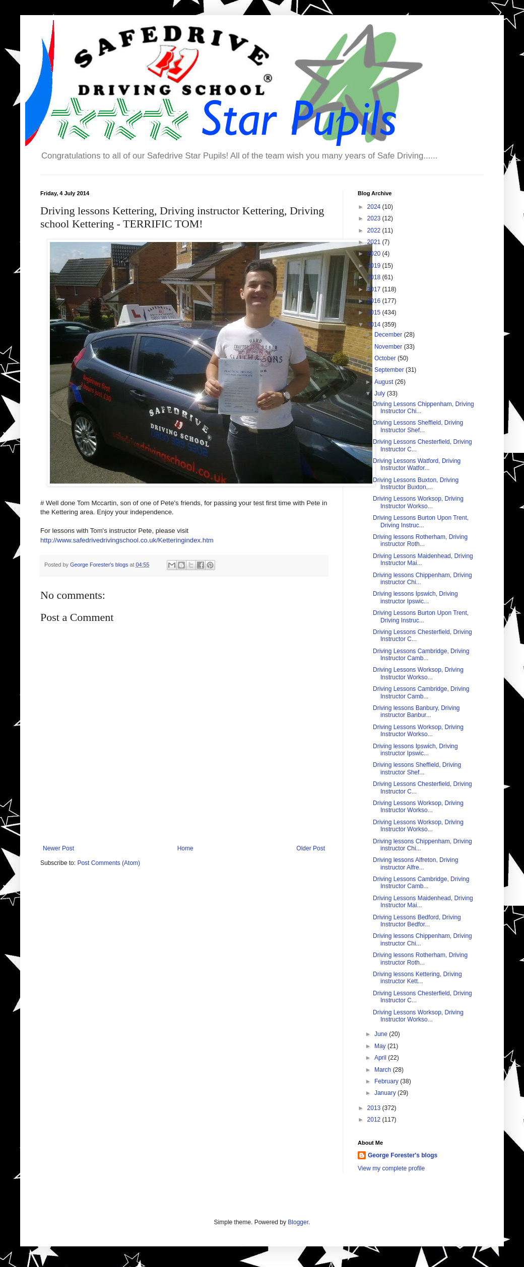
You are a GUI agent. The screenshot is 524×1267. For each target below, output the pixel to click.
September (390, 369)
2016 (374, 300)
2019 (374, 265)
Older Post (310, 848)
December (389, 334)
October (386, 358)
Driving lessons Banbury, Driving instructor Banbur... (416, 711)
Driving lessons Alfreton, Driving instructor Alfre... (415, 863)
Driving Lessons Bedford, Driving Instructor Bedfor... (417, 921)
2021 (374, 242)
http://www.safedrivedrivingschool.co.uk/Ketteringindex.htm (127, 540)
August (384, 381)
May (380, 1046)
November (389, 346)
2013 (374, 1108)
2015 (374, 312)
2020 (374, 253)
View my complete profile (391, 1168)
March (383, 1069)
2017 (374, 289)
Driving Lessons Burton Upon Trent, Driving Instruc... (421, 521)
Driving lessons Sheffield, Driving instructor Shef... (417, 768)
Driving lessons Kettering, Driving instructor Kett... (417, 978)
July (380, 393)
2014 (374, 324)
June (381, 1034)
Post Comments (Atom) (108, 862)
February (387, 1081)
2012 (374, 1119)
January (386, 1092)
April (381, 1057)
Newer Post (58, 848)
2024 (374, 206)
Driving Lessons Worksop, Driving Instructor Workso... (418, 502)
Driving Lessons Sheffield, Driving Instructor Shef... (418, 426)
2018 (374, 277)
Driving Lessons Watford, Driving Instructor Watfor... (417, 464)
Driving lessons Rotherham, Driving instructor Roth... (420, 540)
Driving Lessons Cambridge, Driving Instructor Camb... (421, 655)
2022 (374, 230)
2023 (374, 218)
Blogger (298, 1222)
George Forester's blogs (402, 1155)
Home (185, 848)
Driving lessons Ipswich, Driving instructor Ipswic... (415, 597)
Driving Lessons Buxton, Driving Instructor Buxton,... (415, 484)
